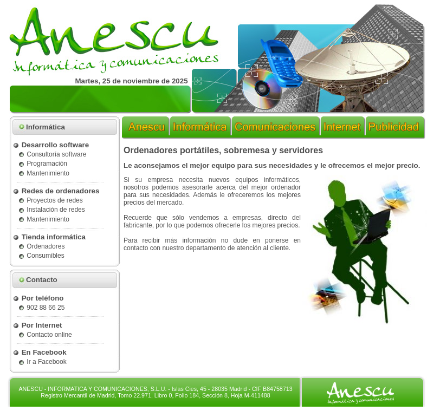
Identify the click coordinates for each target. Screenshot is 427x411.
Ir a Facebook (42, 362)
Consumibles (41, 255)
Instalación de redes (51, 209)
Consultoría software (52, 154)
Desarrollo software (50, 145)
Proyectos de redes (50, 200)
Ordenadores (41, 246)
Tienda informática (49, 237)
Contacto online (45, 334)
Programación (42, 163)
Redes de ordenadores (55, 191)
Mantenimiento (43, 173)
